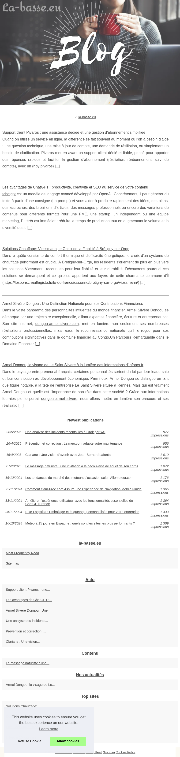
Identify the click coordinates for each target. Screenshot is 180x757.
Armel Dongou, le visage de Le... (30, 685)
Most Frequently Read (22, 553)
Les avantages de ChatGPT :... (29, 600)
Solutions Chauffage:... (23, 706)
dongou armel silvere (59, 399)
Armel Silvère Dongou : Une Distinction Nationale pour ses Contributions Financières (72, 304)
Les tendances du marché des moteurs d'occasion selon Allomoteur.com (79, 478)
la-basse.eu (87, 117)
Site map (12, 563)
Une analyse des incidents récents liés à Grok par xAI (65, 432)
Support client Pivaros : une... (28, 589)
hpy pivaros (43, 166)
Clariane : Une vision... (23, 641)
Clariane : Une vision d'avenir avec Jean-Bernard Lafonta (68, 455)
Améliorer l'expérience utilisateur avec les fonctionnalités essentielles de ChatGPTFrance (79, 502)
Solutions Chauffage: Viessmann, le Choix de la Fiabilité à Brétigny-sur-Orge (65, 249)
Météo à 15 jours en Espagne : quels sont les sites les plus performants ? (80, 523)
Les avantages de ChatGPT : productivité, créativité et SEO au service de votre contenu (75, 187)
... (57, 166)
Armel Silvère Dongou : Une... (28, 610)
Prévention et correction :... (26, 631)
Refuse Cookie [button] (29, 741)
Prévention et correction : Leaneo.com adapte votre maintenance (73, 443)
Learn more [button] (48, 729)
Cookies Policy (125, 752)
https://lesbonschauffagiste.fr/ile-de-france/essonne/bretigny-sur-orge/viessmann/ (71, 282)
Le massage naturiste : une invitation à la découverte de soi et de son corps (81, 466)
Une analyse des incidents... (27, 621)
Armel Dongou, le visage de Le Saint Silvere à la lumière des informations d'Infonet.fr (72, 365)
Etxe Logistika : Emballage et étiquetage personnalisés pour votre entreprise (82, 512)
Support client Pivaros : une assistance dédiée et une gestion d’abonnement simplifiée (73, 132)
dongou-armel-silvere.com (57, 324)
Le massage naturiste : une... (27, 663)
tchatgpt (9, 194)
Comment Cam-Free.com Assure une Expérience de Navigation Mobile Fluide (83, 489)
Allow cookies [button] (68, 741)
